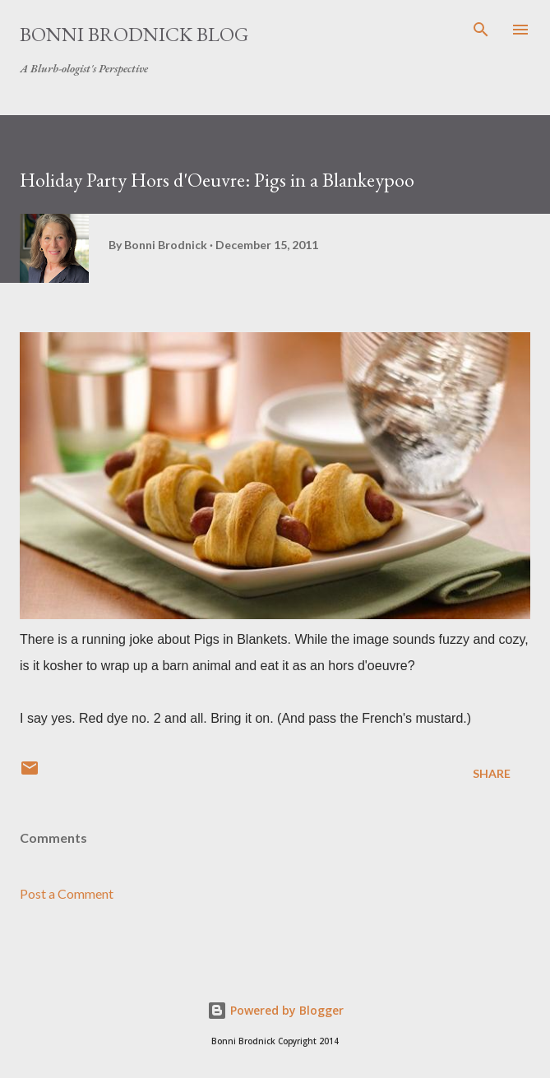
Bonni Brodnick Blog (134, 34)
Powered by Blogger (275, 1010)
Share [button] (492, 773)
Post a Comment (66, 893)
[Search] (481, 29)
